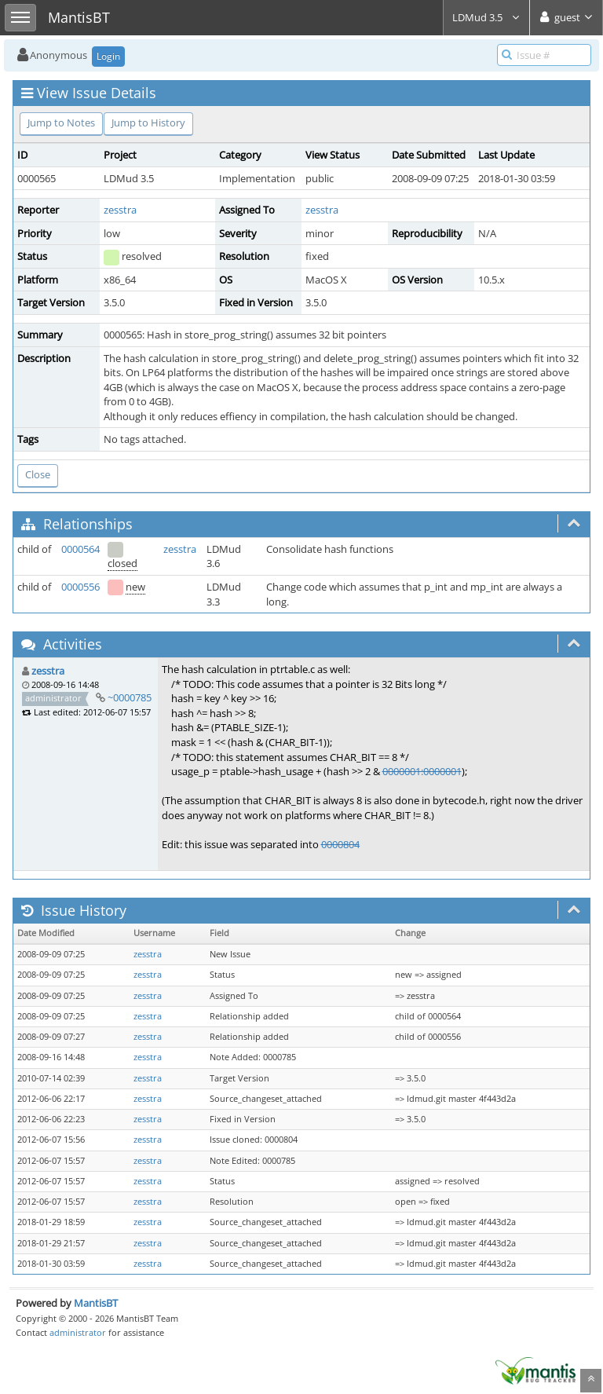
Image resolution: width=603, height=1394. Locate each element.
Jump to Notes (61, 122)
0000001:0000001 (422, 771)
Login (108, 56)
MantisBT (96, 1303)
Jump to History (148, 122)
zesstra (120, 210)
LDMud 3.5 (486, 17)
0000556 (80, 587)
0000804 (340, 844)
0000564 (80, 549)
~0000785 (130, 697)
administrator (77, 1332)
